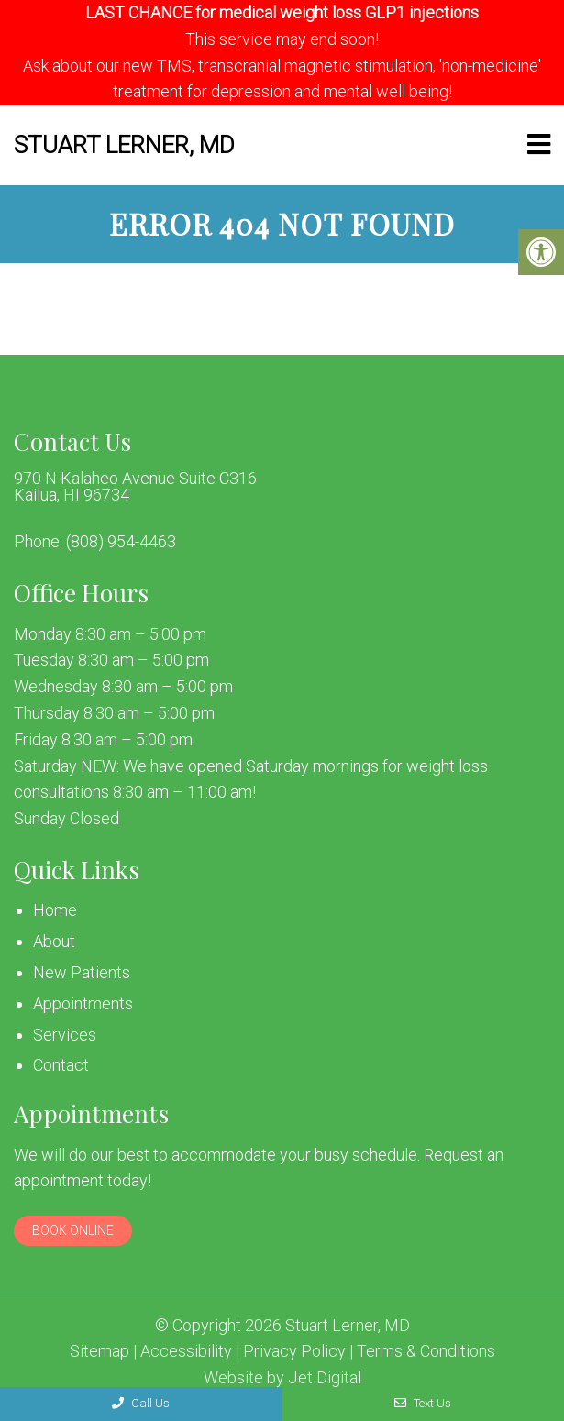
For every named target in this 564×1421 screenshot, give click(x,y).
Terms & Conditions (426, 1351)
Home (55, 910)
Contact (61, 1064)
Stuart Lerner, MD (124, 145)
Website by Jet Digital (282, 1378)
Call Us (141, 1403)
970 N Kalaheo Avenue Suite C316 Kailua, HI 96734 (135, 486)
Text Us (422, 1403)
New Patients (81, 972)
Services (64, 1034)
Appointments (83, 1003)
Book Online (73, 1230)
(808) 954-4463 (121, 542)
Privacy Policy (294, 1351)
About (54, 941)
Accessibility (186, 1351)
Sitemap (99, 1351)
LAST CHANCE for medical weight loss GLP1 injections (282, 12)
